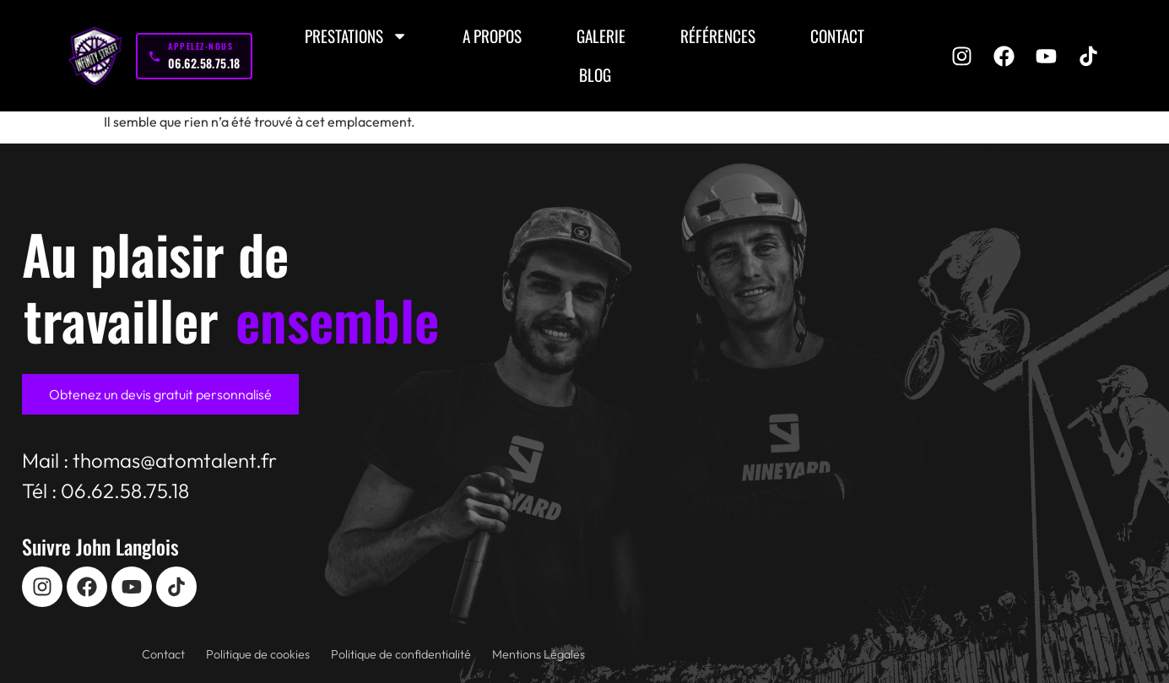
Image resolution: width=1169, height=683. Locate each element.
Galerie (600, 36)
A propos (492, 36)
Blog (595, 74)
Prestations (356, 35)
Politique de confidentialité (401, 654)
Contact (837, 36)
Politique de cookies (258, 654)
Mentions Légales (538, 654)
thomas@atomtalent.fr (175, 460)
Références (717, 36)
